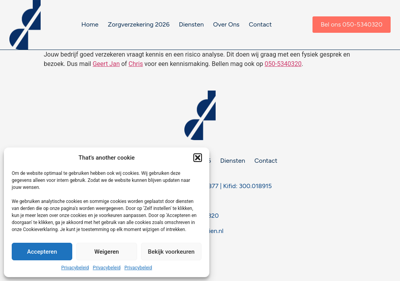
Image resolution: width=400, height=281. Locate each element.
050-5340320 (283, 64)
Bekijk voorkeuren (171, 251)
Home (89, 24)
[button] (198, 158)
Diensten (191, 24)
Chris (136, 64)
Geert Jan (106, 64)
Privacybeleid (75, 267)
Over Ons (226, 24)
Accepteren (42, 251)
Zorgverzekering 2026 (139, 24)
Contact (260, 24)
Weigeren (107, 251)
